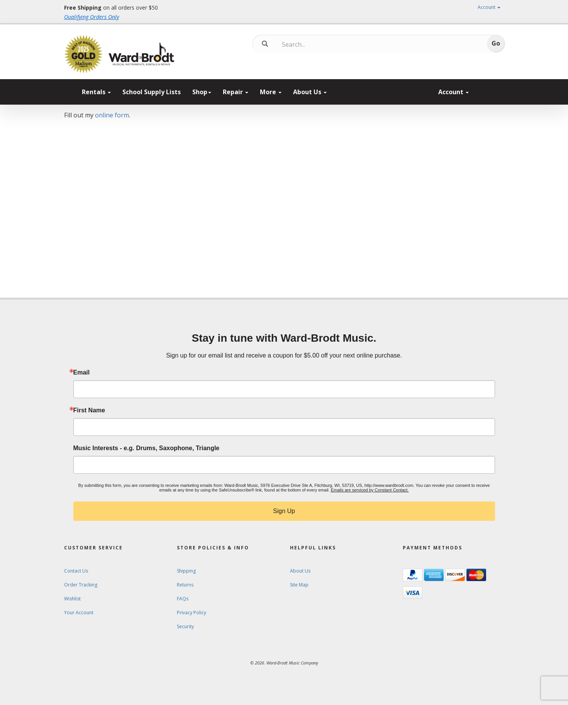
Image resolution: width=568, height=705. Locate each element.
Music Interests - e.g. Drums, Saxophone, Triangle (146, 448)
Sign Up (284, 511)
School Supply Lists (151, 92)
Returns (185, 584)
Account (489, 7)
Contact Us (76, 571)
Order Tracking (80, 584)
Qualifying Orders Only (91, 16)
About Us (310, 92)
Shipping (186, 571)
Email (81, 372)
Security (185, 626)
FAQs (182, 598)
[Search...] (314, 44)
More (270, 92)
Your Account (78, 612)
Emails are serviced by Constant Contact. (370, 490)
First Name (89, 410)
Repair (235, 92)
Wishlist (72, 598)
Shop (201, 92)
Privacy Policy (191, 612)
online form (112, 115)
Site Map (299, 584)
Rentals (96, 92)
